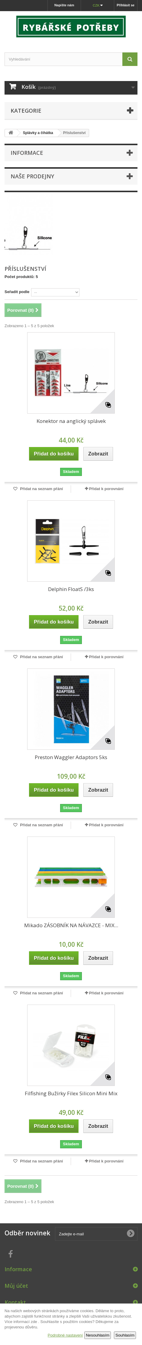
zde (34, 1321)
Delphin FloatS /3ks (71, 589)
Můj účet (16, 1285)
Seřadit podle (17, 291)
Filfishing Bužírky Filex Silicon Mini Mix (71, 1093)
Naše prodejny (32, 176)
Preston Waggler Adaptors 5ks (71, 757)
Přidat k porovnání (106, 488)
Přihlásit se (125, 5)
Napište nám (64, 5)
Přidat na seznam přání (41, 488)
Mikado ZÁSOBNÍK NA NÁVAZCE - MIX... (71, 925)
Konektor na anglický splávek (71, 421)
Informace (27, 152)
